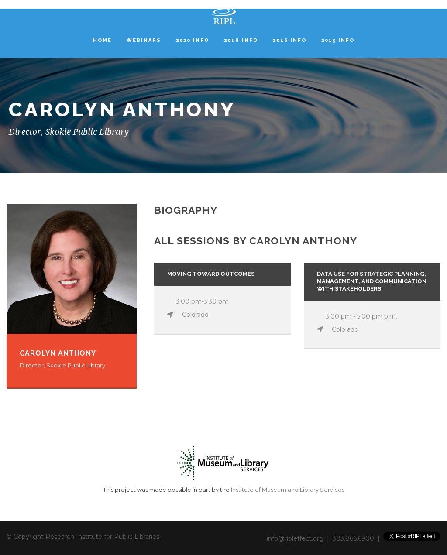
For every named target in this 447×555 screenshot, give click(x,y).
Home (102, 40)
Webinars (144, 40)
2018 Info (241, 40)
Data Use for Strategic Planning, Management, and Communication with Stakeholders (371, 281)
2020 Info (192, 40)
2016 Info (289, 40)
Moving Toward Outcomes (210, 274)
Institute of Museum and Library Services (287, 489)
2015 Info (337, 40)
